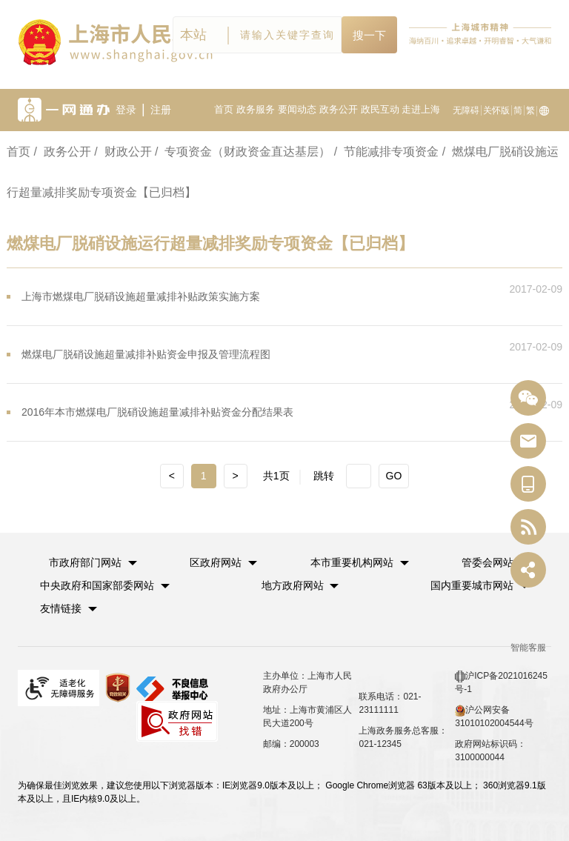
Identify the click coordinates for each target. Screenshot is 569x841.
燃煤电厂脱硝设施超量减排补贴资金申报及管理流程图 (145, 354)
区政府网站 (216, 562)
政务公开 (338, 109)
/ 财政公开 (122, 151)
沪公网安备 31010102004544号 (494, 716)
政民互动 (380, 109)
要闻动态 (297, 109)
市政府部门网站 (85, 562)
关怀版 (496, 110)
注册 (160, 110)
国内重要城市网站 (471, 585)
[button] (93, 562)
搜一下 (369, 35)
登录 (126, 110)
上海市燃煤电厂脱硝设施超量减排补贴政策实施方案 (140, 296)
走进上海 (421, 109)
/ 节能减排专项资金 (386, 151)
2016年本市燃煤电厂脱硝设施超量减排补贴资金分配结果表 (157, 412)
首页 (223, 109)
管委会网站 (487, 562)
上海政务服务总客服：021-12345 (403, 737)
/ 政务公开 (61, 151)
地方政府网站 (293, 585)
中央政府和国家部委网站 (97, 585)
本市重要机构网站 (351, 562)
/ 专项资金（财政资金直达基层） (242, 151)
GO (394, 476)
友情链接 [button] (68, 608)
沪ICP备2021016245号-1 (501, 682)
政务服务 (255, 109)
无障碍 (466, 110)
